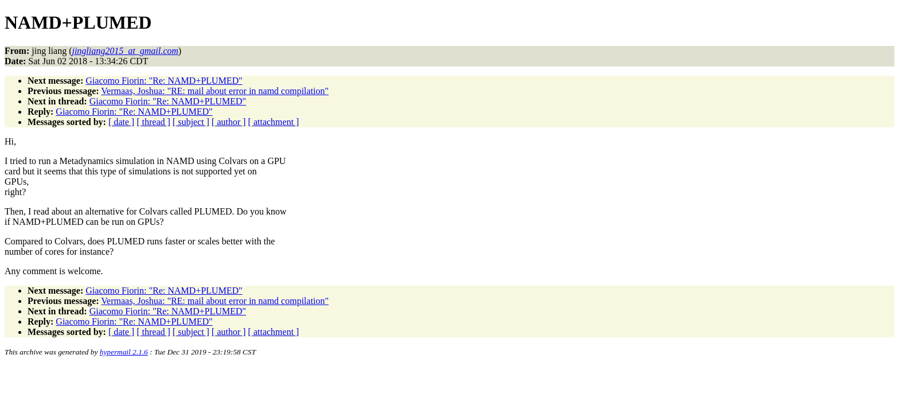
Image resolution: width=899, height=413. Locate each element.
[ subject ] (191, 122)
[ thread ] (153, 122)
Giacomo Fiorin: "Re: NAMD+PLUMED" (163, 80)
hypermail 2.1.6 (124, 352)
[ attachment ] (273, 122)
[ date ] (121, 122)
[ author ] (229, 122)
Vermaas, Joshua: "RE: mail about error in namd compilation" (215, 91)
